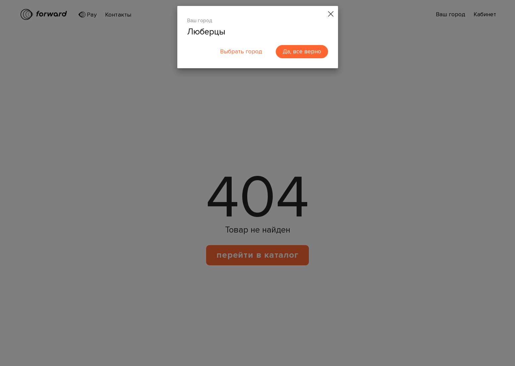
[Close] (330, 14)
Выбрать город (241, 51)
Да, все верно (302, 51)
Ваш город (199, 20)
